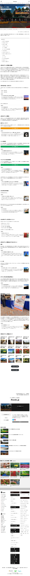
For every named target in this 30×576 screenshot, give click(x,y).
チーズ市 (4, 57)
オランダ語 (2, 530)
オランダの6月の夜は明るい (5, 58)
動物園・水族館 (14, 540)
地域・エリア (26, 567)
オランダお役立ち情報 (8, 567)
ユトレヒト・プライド (6, 223)
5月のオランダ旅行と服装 (4, 485)
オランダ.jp (16, 572)
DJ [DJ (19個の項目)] (21, 500)
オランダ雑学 (3, 529)
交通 (1, 524)
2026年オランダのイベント (5, 233)
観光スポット (13, 531)
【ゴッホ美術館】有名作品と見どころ (6, 150)
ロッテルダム (3, 497)
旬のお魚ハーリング (4, 60)
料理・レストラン (3, 520)
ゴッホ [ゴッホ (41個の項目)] (22, 513)
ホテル (12, 515)
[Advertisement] (15, 22)
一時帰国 (13, 563)
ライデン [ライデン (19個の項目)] (22, 528)
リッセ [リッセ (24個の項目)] (25, 528)
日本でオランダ (3, 532)
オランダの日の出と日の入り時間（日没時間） (7, 95)
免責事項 (27, 393)
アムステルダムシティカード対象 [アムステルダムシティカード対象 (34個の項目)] (24, 503)
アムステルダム (3, 494)
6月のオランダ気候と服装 (5, 41)
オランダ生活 (3, 527)
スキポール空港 (3, 496)
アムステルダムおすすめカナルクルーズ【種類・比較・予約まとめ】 (11, 132)
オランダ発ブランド (14, 527)
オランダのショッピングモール (15, 538)
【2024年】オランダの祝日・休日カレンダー (7, 196)
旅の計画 (2, 517)
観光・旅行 (7, 445)
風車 (3, 55)
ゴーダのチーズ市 (3, 226)
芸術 (12, 509)
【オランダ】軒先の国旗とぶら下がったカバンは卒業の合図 (9, 181)
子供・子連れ (13, 521)
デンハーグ (2, 500)
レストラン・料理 (14, 517)
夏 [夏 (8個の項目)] (21, 533)
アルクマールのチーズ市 (4, 227)
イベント (2, 523)
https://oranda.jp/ (18, 417)
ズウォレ (2, 510)
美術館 (12, 533)
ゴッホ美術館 (4, 47)
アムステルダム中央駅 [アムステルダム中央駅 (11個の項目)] (23, 505)
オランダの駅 (14, 503)
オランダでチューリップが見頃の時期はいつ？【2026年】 (24, 469)
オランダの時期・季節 (6, 434)
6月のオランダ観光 (4, 44)
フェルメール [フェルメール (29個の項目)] (22, 523)
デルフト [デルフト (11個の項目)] (22, 518)
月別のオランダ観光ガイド (5, 61)
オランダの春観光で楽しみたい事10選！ (14, 429)
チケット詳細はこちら (15, 128)
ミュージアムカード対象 (15, 542)
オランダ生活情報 (15, 568)
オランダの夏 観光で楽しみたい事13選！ (14, 485)
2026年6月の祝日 (4, 50)
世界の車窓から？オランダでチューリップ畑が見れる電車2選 (17, 445)
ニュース (13, 505)
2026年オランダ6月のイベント (5, 52)
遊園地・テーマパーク (14, 546)
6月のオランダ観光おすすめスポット (6, 53)
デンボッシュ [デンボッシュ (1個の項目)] (26, 518)
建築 (12, 523)
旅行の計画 (13, 511)
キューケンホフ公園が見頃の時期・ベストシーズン (16, 434)
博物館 (12, 535)
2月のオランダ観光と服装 (13, 468)
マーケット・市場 (14, 544)
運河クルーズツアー (5, 46)
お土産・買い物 (3, 526)
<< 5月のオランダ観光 (15, 366)
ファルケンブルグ (3, 506)
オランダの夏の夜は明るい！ (5, 284)
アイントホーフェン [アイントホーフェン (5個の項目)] (26, 500)
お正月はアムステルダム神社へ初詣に (5, 468)
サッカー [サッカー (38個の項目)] (25, 513)
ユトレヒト (2, 503)
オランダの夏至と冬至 (4, 107)
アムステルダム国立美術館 (6, 49)
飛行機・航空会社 (14, 519)
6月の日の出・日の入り (4, 43)
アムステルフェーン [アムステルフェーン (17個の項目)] (23, 508)
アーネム (2, 509)
